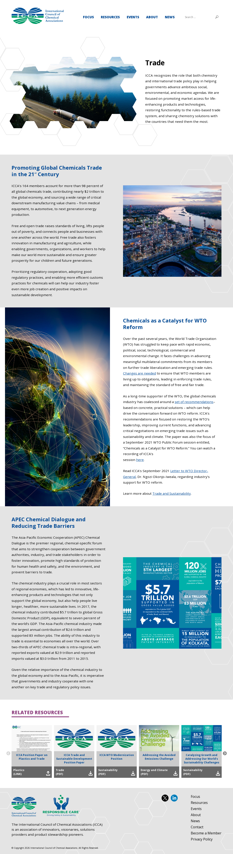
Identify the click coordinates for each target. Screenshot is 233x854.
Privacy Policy (202, 839)
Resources (110, 17)
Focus (88, 17)
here (140, 459)
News (170, 17)
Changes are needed (139, 373)
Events (133, 17)
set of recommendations (194, 402)
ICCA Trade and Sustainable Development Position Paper (74, 758)
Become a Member (206, 833)
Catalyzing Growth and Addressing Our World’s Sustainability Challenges (201, 758)
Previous (8, 753)
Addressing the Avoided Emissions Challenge (159, 757)
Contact (197, 827)
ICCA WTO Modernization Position (117, 757)
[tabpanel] (116, 91)
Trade (38, 16)
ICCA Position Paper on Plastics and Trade (31, 757)
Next (225, 753)
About (152, 17)
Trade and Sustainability (171, 493)
